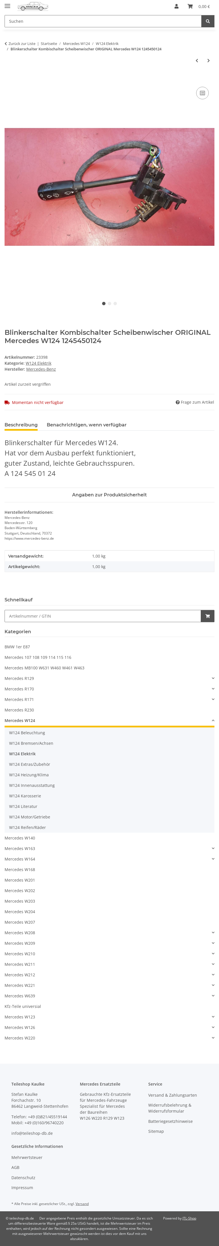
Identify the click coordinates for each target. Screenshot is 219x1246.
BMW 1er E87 (17, 646)
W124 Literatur (23, 806)
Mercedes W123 (20, 1017)
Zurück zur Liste (22, 43)
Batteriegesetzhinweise (170, 1121)
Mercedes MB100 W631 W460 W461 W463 (44, 668)
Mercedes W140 (20, 838)
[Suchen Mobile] (103, 21)
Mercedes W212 (20, 974)
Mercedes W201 (20, 880)
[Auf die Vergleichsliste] (202, 93)
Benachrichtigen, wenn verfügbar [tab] (87, 425)
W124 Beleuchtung (27, 732)
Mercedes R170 (19, 689)
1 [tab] (104, 303)
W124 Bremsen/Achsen (31, 743)
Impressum (22, 1187)
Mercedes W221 (20, 985)
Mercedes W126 (20, 1027)
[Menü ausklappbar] (7, 3)
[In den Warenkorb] (9, 79)
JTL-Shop (189, 1218)
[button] (176, 6)
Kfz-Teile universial (23, 1006)
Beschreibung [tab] (21, 425)
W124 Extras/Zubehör (29, 764)
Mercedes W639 (20, 996)
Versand (82, 1203)
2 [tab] (109, 303)
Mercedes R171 (19, 699)
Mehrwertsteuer (26, 1157)
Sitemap (156, 1131)
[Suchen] (207, 21)
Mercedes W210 (20, 953)
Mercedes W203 (20, 901)
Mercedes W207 (20, 922)
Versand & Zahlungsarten (172, 1095)
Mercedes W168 (20, 869)
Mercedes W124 (20, 720)
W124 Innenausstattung (32, 785)
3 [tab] (115, 303)
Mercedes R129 (19, 678)
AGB (15, 1167)
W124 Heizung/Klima (29, 774)
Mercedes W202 (20, 890)
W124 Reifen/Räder (27, 827)
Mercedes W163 (20, 848)
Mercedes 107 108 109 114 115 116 (38, 657)
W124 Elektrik (38, 363)
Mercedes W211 (20, 964)
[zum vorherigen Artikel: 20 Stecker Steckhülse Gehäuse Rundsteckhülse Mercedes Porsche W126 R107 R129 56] (197, 60)
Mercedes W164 (20, 859)
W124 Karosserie (25, 796)
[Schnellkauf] (103, 616)
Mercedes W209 (20, 943)
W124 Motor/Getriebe (29, 817)
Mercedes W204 (20, 911)
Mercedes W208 (20, 932)
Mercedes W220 (20, 1038)
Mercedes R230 (19, 710)
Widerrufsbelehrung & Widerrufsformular (169, 1108)
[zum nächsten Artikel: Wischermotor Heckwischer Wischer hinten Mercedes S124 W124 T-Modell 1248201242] (208, 60)
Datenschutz (23, 1177)
